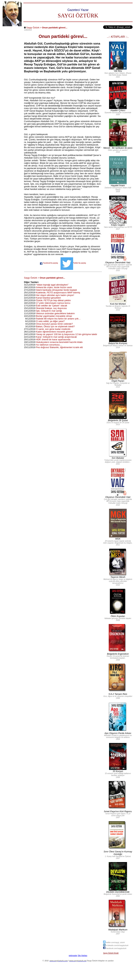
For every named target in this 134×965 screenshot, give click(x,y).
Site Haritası (82, 955)
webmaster (73, 955)
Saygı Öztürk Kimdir (111, 953)
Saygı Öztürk (32, 27)
